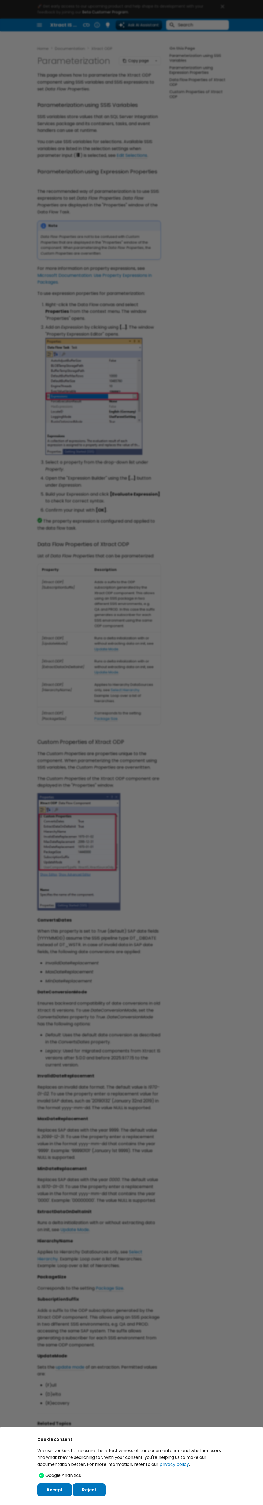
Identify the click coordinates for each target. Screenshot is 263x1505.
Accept (54, 1490)
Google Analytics (63, 1475)
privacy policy (174, 1464)
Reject (89, 1490)
